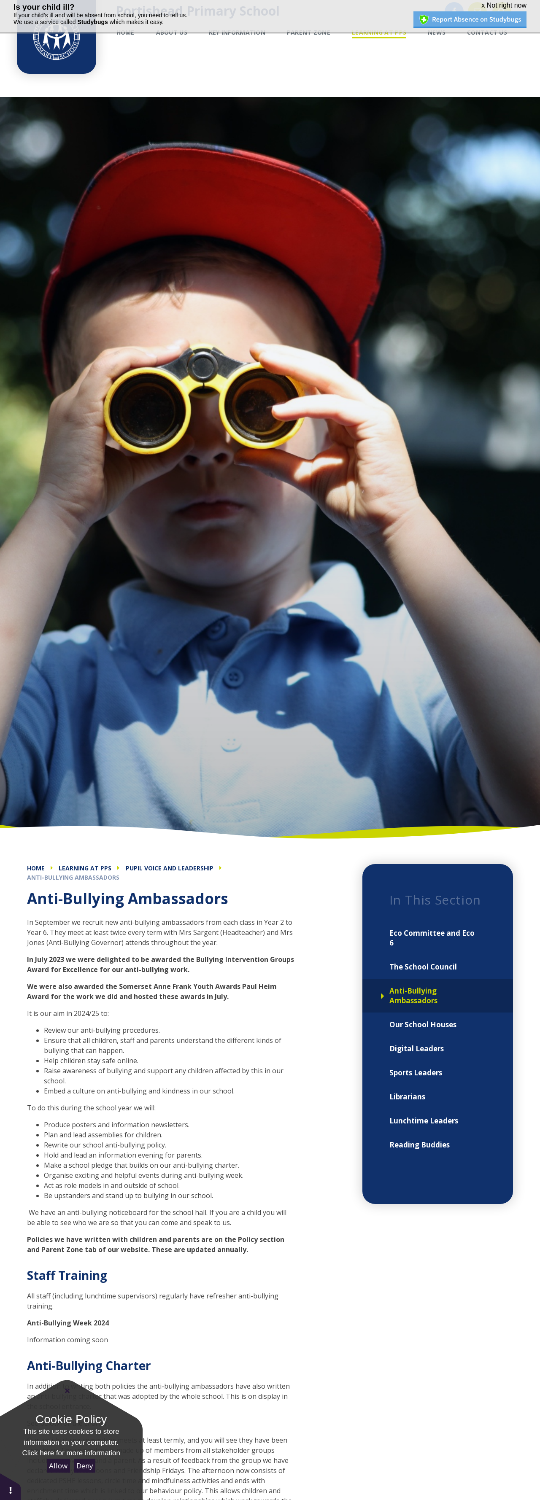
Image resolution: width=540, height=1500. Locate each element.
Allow (58, 1465)
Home (36, 868)
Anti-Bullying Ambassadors (73, 877)
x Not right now (503, 5)
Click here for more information (71, 1453)
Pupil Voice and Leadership (169, 868)
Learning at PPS (85, 868)
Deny (84, 1465)
